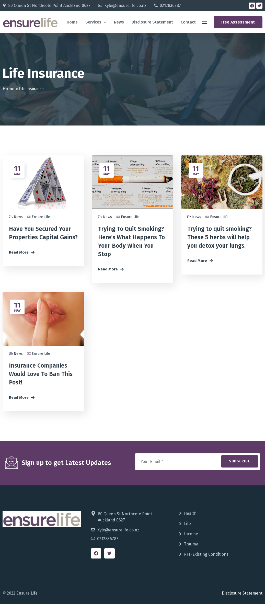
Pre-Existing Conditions (206, 554)
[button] (238, 22)
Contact (188, 22)
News (119, 22)
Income (191, 533)
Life (187, 523)
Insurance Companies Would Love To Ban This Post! (41, 374)
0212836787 (170, 5)
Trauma (191, 544)
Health (190, 513)
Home (72, 22)
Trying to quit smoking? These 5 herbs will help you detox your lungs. (219, 237)
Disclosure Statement (152, 22)
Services (95, 22)
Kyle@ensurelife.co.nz (125, 5)
